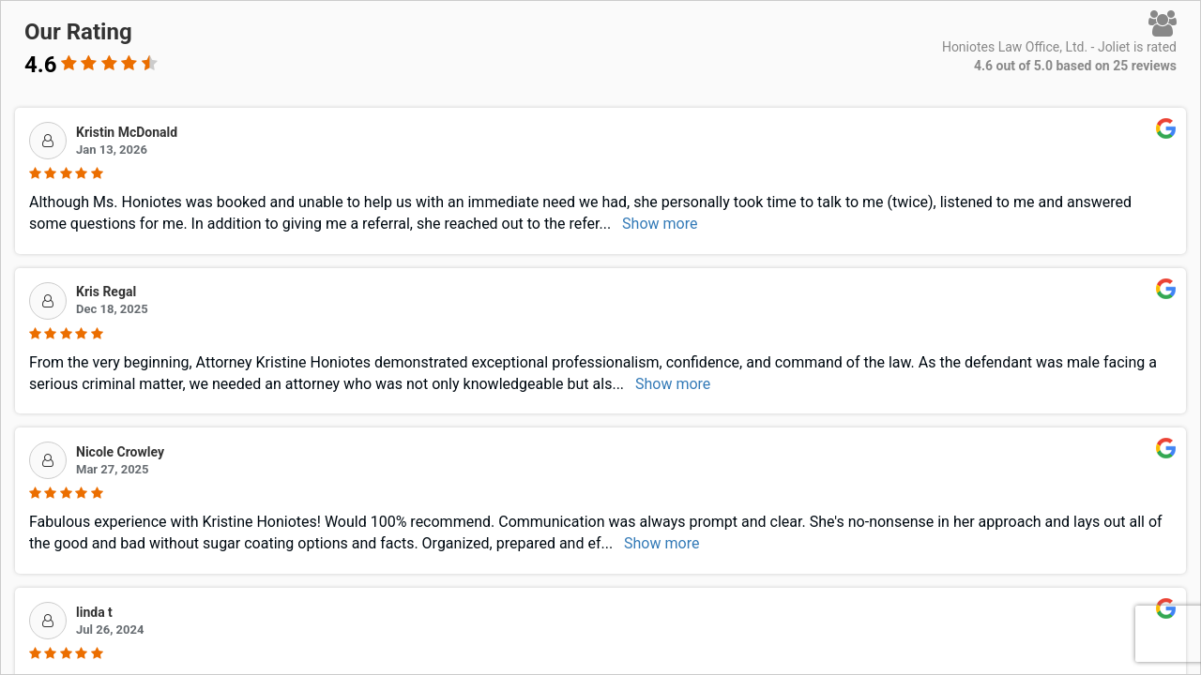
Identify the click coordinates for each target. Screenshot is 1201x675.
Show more (659, 223)
